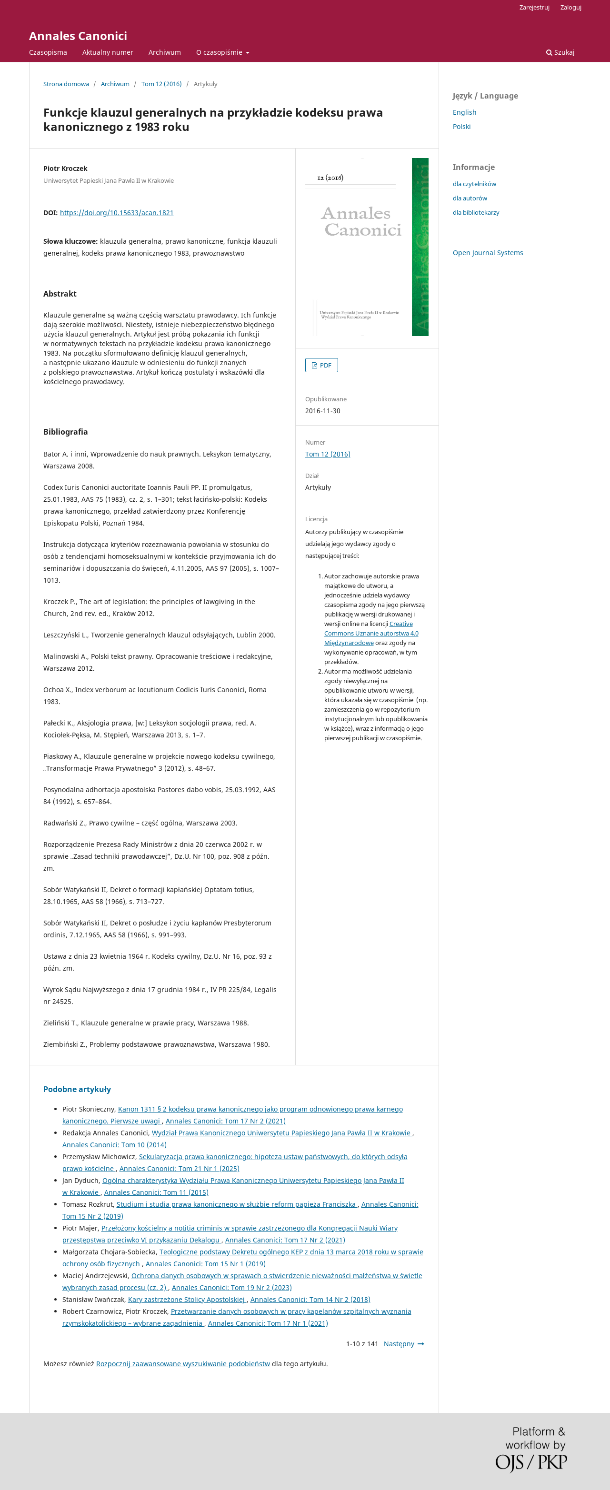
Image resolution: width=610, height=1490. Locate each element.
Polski (462, 126)
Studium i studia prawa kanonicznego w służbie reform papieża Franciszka (237, 1204)
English (465, 112)
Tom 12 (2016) (161, 83)
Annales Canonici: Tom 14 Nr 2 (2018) (310, 1299)
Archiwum (165, 52)
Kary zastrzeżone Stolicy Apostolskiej (187, 1299)
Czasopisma (48, 52)
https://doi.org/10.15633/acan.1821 (117, 212)
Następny (399, 1343)
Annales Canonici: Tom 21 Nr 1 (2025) (180, 1168)
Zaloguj (570, 7)
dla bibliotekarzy (476, 212)
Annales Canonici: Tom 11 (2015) (156, 1192)
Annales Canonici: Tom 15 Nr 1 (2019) (206, 1263)
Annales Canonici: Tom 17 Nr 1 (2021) (268, 1323)
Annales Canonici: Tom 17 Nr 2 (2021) (226, 1120)
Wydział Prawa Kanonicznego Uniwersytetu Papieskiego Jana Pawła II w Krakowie (282, 1132)
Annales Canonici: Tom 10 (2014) (114, 1144)
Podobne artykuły (77, 1089)
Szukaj (560, 52)
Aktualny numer (107, 52)
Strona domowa (66, 83)
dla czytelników (474, 183)
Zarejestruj (535, 7)
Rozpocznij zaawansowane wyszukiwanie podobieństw (183, 1363)
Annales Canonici (78, 35)
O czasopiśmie (220, 52)
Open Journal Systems (488, 252)
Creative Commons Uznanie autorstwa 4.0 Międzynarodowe (371, 633)
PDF (325, 365)
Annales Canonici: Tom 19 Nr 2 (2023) (232, 1287)
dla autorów (470, 198)
